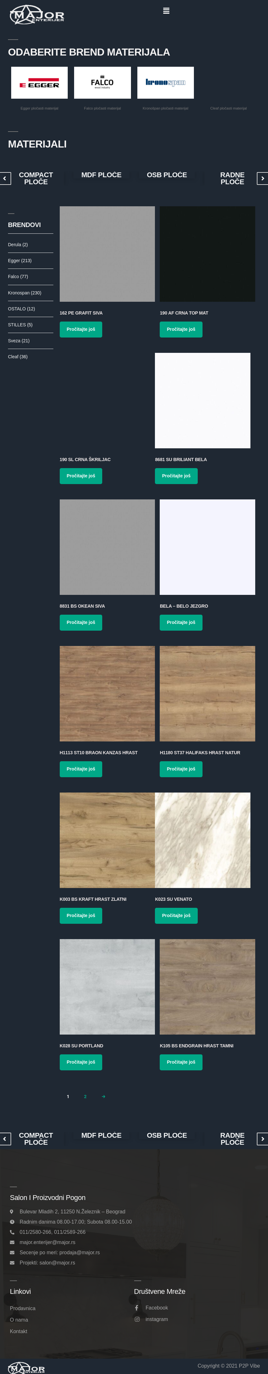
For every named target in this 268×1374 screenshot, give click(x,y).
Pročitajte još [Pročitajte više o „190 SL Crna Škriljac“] (81, 475)
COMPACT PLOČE (36, 178)
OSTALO (21, 308)
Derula (18, 244)
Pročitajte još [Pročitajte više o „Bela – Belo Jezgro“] (181, 622)
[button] (166, 11)
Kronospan (24, 292)
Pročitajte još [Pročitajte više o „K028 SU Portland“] (81, 1062)
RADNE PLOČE (232, 178)
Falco (18, 276)
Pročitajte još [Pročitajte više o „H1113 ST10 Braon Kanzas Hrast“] (81, 768)
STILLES (20, 324)
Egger (20, 260)
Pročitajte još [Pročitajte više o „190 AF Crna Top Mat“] (181, 329)
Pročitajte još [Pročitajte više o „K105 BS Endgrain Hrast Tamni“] (181, 1062)
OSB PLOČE (167, 174)
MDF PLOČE (101, 174)
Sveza (19, 340)
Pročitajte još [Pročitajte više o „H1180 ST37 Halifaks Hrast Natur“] (181, 768)
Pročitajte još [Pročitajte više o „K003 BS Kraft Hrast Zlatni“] (81, 915)
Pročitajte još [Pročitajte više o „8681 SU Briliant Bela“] (176, 475)
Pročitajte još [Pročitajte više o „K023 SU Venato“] (176, 915)
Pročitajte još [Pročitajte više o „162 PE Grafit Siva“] (81, 329)
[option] (36, 178)
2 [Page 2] (85, 1096)
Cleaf (17, 356)
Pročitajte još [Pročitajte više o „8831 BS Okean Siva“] (81, 622)
